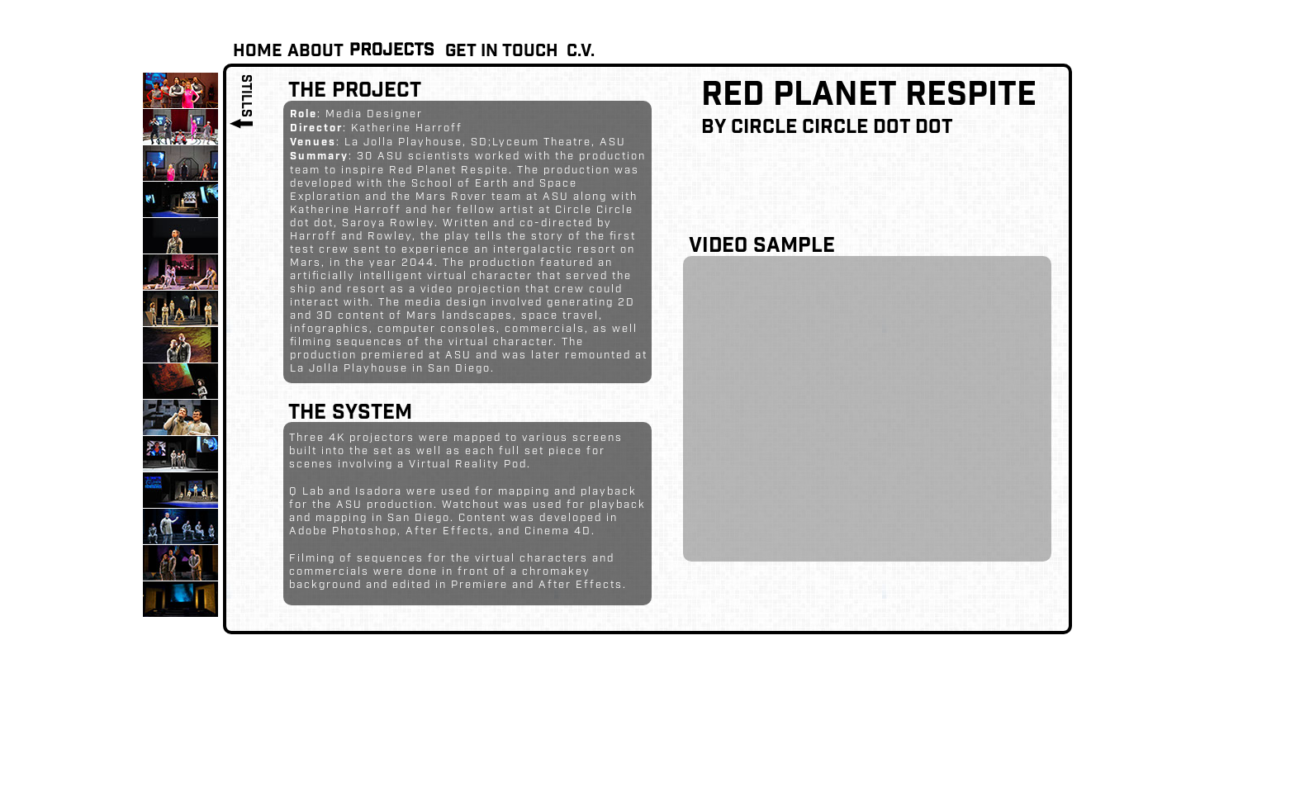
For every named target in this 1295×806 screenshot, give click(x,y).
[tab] (180, 90)
